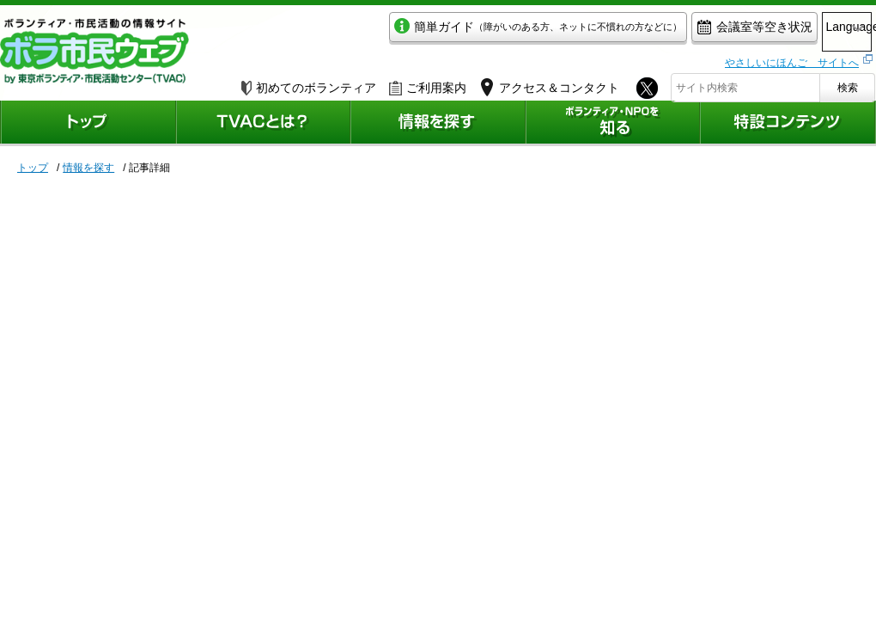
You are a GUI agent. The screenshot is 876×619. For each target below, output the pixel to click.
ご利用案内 (427, 83)
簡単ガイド (467, 31)
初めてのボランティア (308, 83)
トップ (32, 168)
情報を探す (88, 168)
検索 (847, 83)
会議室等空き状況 (683, 31)
